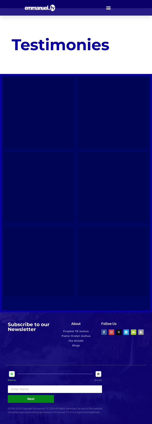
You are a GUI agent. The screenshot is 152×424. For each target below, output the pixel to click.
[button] (108, 7)
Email (98, 380)
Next (31, 399)
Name (12, 380)
